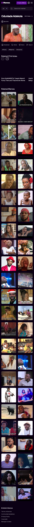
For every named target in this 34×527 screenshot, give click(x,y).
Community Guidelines (8, 514)
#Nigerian (11, 49)
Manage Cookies (6, 521)
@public (6, 21)
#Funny (4, 49)
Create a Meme (21, 3)
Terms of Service (6, 511)
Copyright (4, 519)
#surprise (19, 49)
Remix (14, 45)
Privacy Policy (5, 516)
